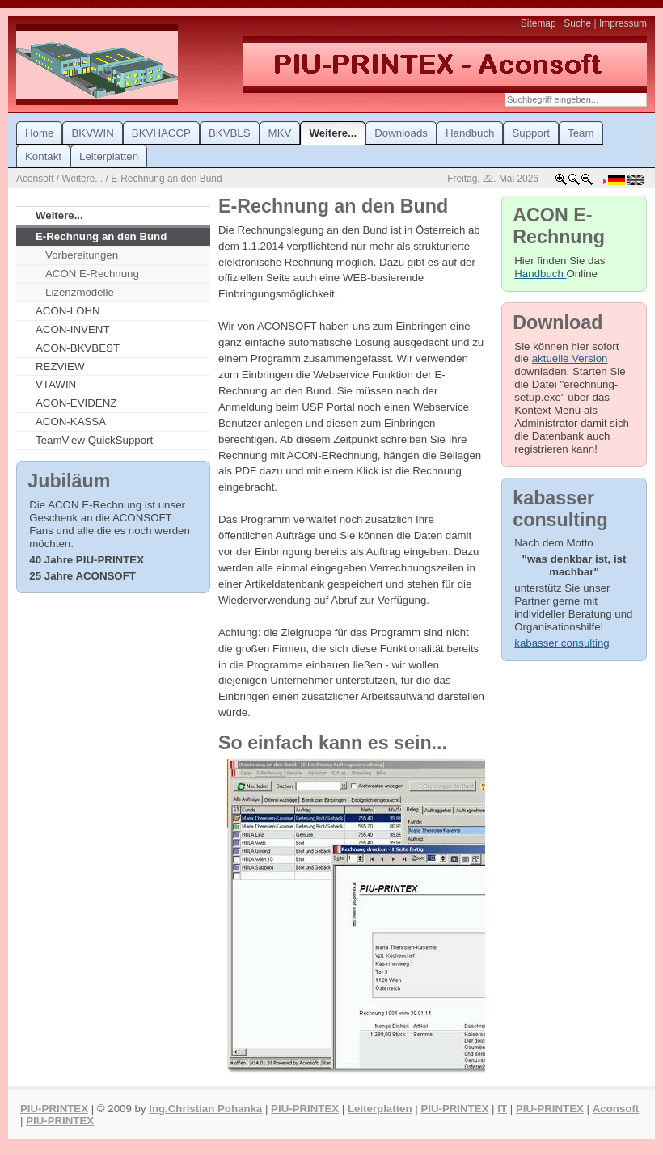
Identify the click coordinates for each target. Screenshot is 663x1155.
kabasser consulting (561, 643)
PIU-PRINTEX (54, 1108)
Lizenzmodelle (79, 292)
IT (502, 1108)
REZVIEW (60, 366)
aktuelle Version (570, 358)
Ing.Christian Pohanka (205, 1108)
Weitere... (82, 178)
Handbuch (540, 274)
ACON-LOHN (68, 311)
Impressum (623, 23)
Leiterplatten (380, 1108)
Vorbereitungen (81, 255)
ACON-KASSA (71, 421)
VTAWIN (56, 384)
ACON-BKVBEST (78, 348)
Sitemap (538, 23)
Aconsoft (616, 1108)
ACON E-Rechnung (92, 274)
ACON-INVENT (73, 329)
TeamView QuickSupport (94, 440)
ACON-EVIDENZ (76, 403)
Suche (577, 23)
